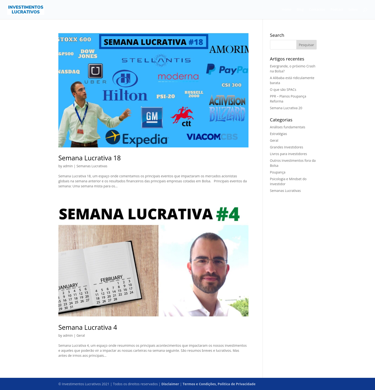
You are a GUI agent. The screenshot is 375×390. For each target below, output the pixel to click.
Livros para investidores (288, 154)
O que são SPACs (283, 89)
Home (287, 10)
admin (68, 166)
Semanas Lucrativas (92, 166)
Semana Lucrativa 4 (87, 327)
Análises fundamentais (287, 127)
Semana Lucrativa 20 (286, 108)
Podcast (337, 10)
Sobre (353, 10)
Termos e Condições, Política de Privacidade (219, 384)
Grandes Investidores (286, 147)
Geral (81, 335)
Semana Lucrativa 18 (89, 157)
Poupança (278, 172)
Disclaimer (170, 384)
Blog (300, 10)
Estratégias (278, 133)
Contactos (317, 10)
